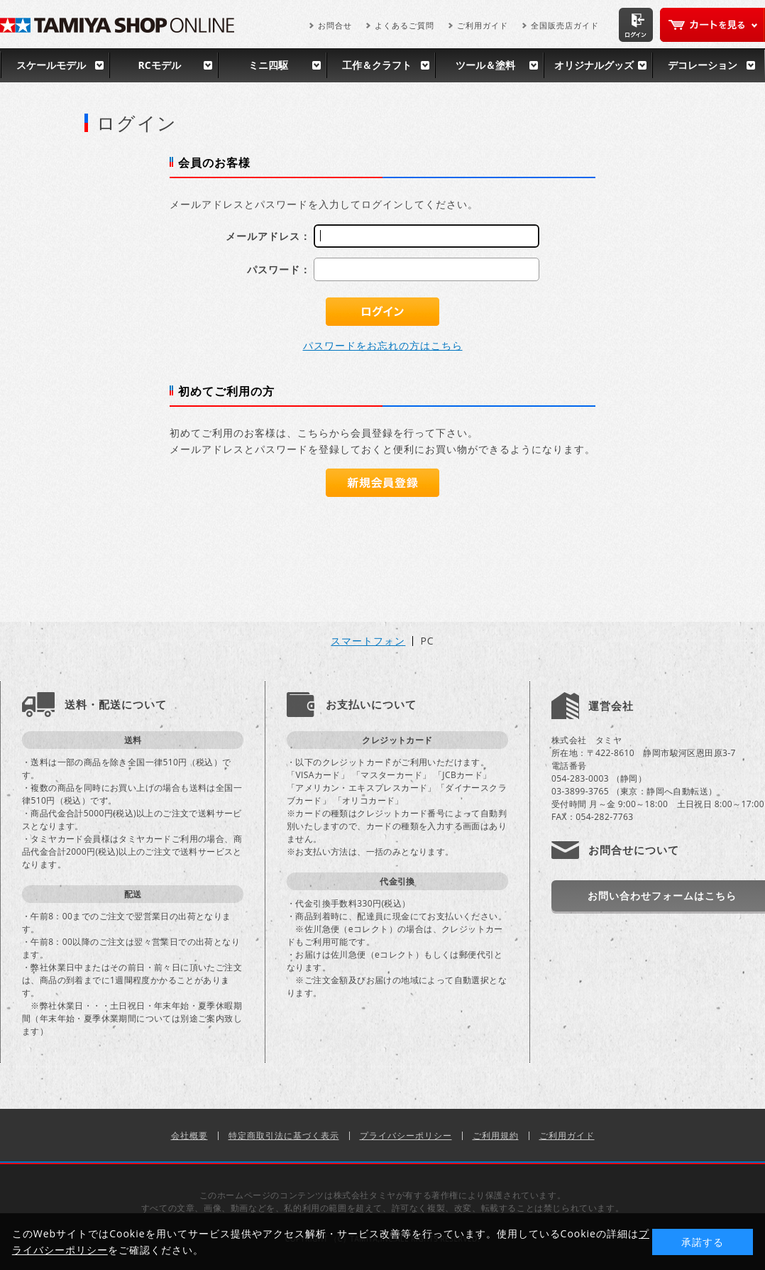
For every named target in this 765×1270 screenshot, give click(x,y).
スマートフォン (368, 641)
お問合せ (335, 25)
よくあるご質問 (404, 25)
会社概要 (189, 1135)
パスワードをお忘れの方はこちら (383, 345)
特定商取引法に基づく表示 (284, 1135)
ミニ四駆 (268, 65)
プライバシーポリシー (406, 1135)
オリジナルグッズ (594, 65)
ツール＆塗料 (485, 65)
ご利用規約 (496, 1135)
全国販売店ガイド (565, 25)
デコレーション (702, 65)
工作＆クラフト (377, 65)
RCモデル (159, 65)
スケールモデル (51, 65)
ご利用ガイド (482, 25)
